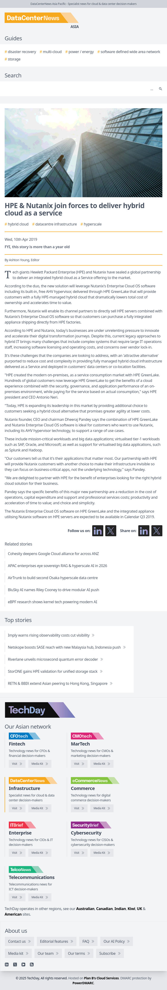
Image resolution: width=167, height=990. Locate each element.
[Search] (79, 88)
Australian (85, 908)
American (13, 914)
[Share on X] (156, 530)
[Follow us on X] (110, 530)
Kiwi (131, 908)
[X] (15, 964)
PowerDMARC (83, 983)
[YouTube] (23, 964)
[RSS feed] (32, 964)
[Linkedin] (7, 964)
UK (139, 908)
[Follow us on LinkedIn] (97, 530)
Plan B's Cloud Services (101, 978)
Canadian (104, 908)
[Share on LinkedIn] (143, 530)
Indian (120, 908)
